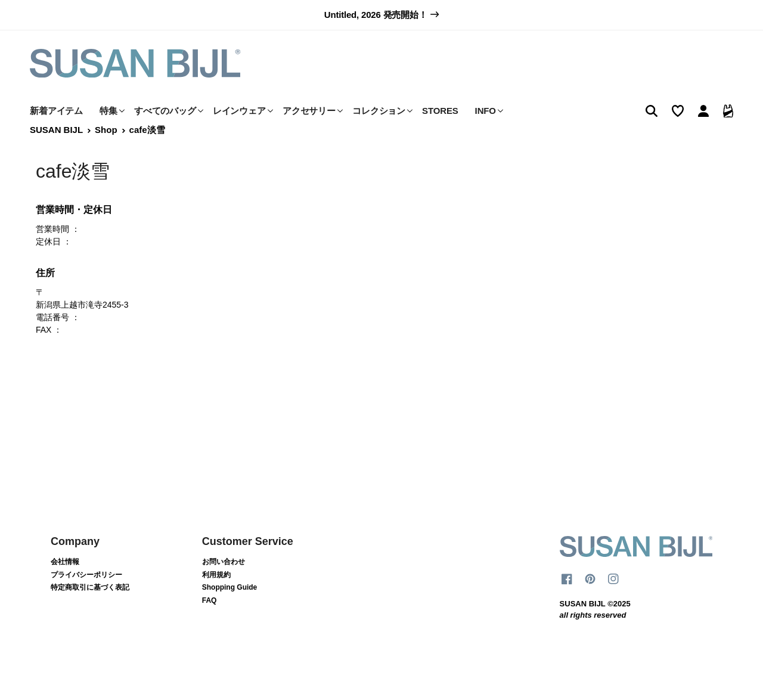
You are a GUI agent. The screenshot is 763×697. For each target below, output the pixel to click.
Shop (106, 155)
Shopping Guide (230, 612)
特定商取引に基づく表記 (90, 612)
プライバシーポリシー (86, 599)
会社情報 (65, 586)
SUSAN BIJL (56, 155)
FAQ (209, 625)
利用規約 (216, 599)
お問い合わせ (223, 586)
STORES (440, 135)
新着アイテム (56, 135)
